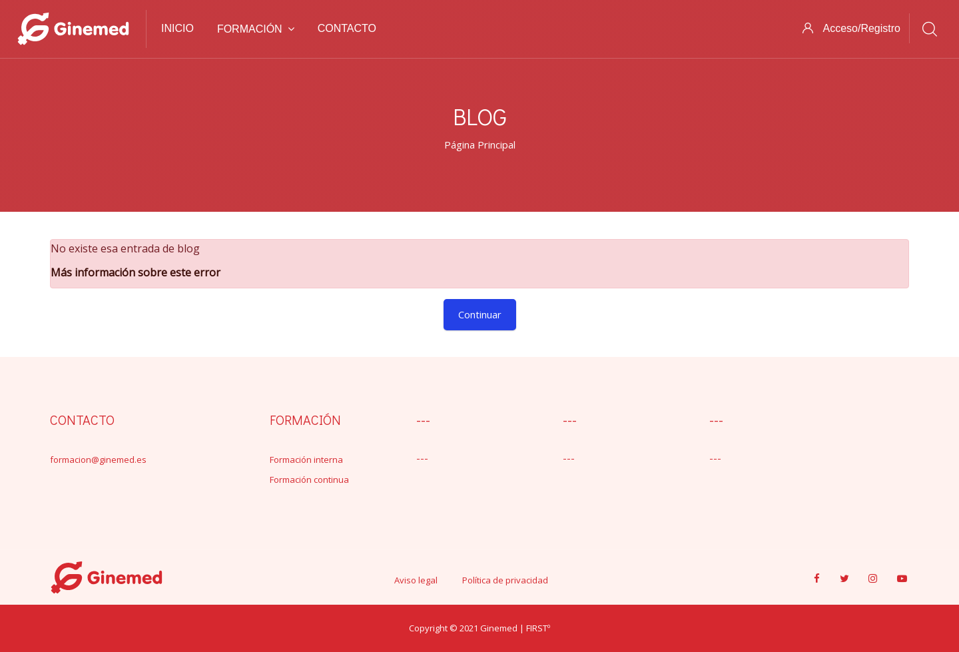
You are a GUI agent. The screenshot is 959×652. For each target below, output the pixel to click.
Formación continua (309, 480)
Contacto (347, 28)
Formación (255, 29)
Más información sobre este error (135, 272)
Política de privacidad (505, 580)
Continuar (479, 314)
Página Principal (479, 144)
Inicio (177, 28)
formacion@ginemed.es (98, 460)
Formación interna (306, 460)
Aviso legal (416, 580)
